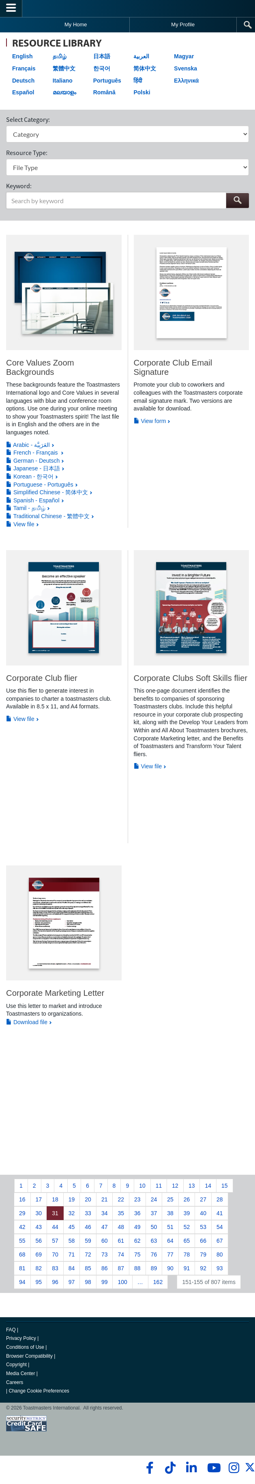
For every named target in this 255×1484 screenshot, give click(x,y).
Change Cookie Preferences (39, 1391)
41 (219, 1213)
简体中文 (144, 68)
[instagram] (234, 1468)
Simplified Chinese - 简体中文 (47, 492)
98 (88, 1282)
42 (22, 1227)
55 (22, 1240)
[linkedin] (191, 1468)
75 (137, 1254)
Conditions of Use (25, 1347)
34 (104, 1213)
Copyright (16, 1364)
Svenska (185, 68)
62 (137, 1240)
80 (219, 1254)
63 (154, 1240)
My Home (75, 24)
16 (22, 1199)
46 (88, 1227)
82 (39, 1268)
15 (224, 1185)
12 (175, 1185)
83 (55, 1268)
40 (203, 1213)
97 (72, 1282)
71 (72, 1254)
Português (107, 80)
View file (20, 524)
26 (187, 1199)
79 (203, 1254)
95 (39, 1282)
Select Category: (28, 119)
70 (55, 1254)
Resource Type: (26, 153)
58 (72, 1240)
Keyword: (19, 186)
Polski (141, 92)
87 (121, 1268)
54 (219, 1227)
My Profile (183, 24)
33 (88, 1213)
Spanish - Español (33, 500)
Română (104, 92)
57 (55, 1240)
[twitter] (250, 1470)
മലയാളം (64, 92)
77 (170, 1254)
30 (39, 1213)
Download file (26, 1022)
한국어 (101, 68)
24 (154, 1199)
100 (122, 1282)
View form (150, 421)
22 (121, 1199)
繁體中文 (64, 68)
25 (170, 1199)
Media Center (20, 1373)
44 (55, 1227)
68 (22, 1254)
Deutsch (23, 80)
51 (170, 1227)
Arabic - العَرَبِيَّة (28, 445)
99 (104, 1282)
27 (203, 1199)
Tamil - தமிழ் (25, 508)
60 (104, 1240)
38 (170, 1213)
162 (158, 1282)
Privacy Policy (21, 1338)
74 (121, 1254)
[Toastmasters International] (128, 8)
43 (39, 1227)
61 (121, 1240)
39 (187, 1213)
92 (203, 1268)
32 (72, 1213)
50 (154, 1227)
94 (22, 1282)
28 (219, 1199)
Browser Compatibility (29, 1356)
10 (142, 1185)
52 (187, 1227)
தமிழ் (59, 56)
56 (39, 1240)
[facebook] (148, 1468)
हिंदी (137, 80)
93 (219, 1268)
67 (219, 1240)
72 (88, 1254)
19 (72, 1199)
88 (137, 1268)
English (22, 56)
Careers (14, 1382)
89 (154, 1268)
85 (88, 1268)
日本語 (101, 56)
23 (137, 1199)
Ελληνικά (186, 80)
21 (104, 1199)
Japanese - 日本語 (33, 468)
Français (24, 68)
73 (104, 1254)
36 (137, 1213)
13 (192, 1185)
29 (22, 1213)
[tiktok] (170, 1468)
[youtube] (212, 1468)
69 (39, 1254)
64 (170, 1240)
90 (170, 1268)
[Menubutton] (11, 8)
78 (187, 1254)
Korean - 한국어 (30, 476)
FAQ (11, 1330)
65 (187, 1240)
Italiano (63, 80)
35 (121, 1213)
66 (203, 1240)
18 (55, 1199)
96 (55, 1282)
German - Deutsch (33, 460)
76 (154, 1254)
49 (137, 1227)
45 (72, 1227)
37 (154, 1213)
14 (208, 1185)
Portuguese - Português (39, 484)
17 (39, 1199)
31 (55, 1213)
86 (104, 1268)
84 (72, 1268)
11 (159, 1185)
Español (23, 92)
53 (203, 1227)
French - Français (32, 452)
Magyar (184, 56)
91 (187, 1268)
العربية (141, 56)
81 (22, 1268)
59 (88, 1240)
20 (88, 1199)
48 (121, 1227)
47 (104, 1227)
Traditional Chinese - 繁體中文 (48, 516)
